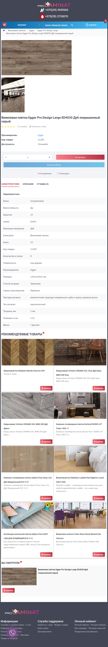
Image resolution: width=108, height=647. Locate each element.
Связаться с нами (45, 625)
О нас (28, 625)
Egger (31, 30)
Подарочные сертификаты (86, 631)
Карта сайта (43, 628)
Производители (44, 631)
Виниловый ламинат (17, 30)
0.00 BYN (96, 24)
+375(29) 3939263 (56, 10)
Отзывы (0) (43, 184)
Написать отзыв (37, 126)
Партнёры (24, 635)
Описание (28, 184)
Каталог (21, 25)
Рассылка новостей (97, 628)
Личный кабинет (82, 625)
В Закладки (63, 173)
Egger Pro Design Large (47, 30)
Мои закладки (81, 628)
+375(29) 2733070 (56, 16)
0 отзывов (22, 126)
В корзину (8, 590)
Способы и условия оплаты (12, 625)
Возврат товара (61, 625)
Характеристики (10, 184)
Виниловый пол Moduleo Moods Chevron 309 (24, 371)
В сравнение (44, 173)
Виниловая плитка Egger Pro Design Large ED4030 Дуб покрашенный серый (39, 33)
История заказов (98, 625)
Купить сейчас (54, 164)
